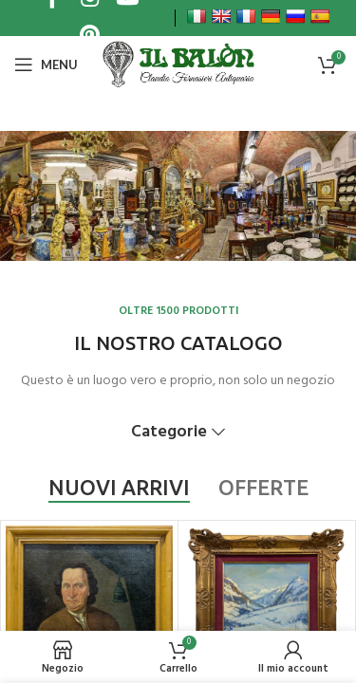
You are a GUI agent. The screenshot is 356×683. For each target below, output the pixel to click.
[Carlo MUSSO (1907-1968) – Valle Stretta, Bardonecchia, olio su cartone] (266, 598)
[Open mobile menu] (46, 64)
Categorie (169, 432)
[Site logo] (177, 64)
